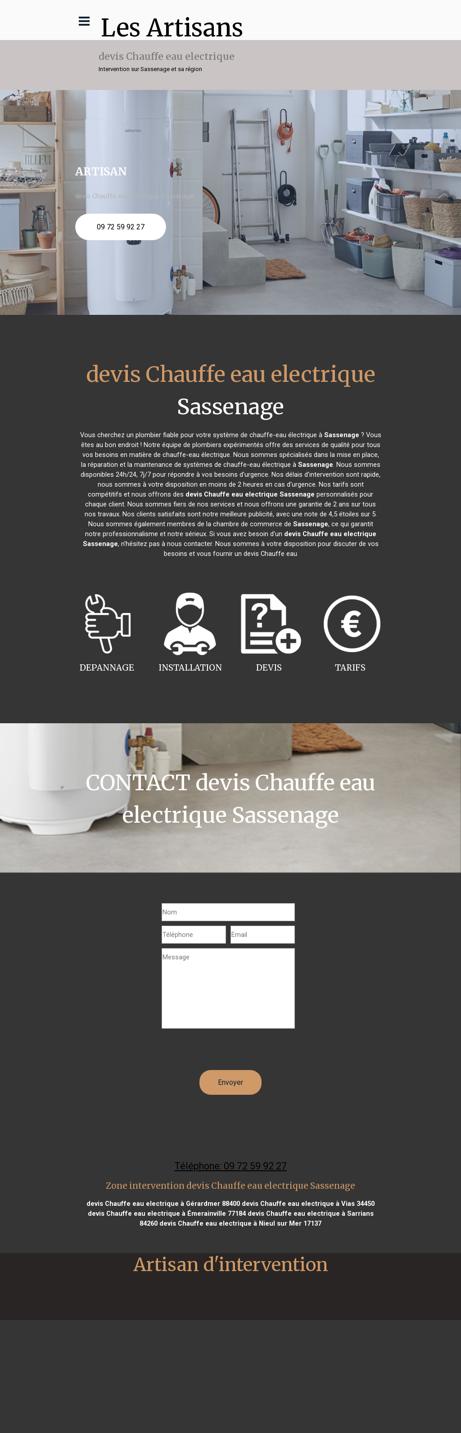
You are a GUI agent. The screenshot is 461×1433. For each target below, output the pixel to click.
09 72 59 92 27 (121, 227)
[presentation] (230, 1052)
